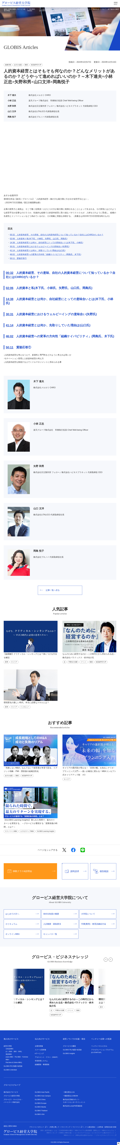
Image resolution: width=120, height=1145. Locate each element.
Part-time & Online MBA (13, 1062)
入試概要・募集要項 (60, 924)
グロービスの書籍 (69, 1046)
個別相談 (102, 871)
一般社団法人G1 (69, 1092)
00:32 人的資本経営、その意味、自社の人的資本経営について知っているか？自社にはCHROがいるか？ (56, 235)
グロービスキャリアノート (106, 1135)
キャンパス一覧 (60, 934)
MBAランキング (52, 1133)
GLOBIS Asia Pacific (42, 1092)
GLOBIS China (40, 1099)
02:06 (9, 288)
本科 (19, 1051)
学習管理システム (41, 1061)
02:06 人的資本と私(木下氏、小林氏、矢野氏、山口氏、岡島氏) (38, 239)
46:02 (9, 336)
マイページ (77, 1127)
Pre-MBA (18, 1057)
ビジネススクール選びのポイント (103, 1133)
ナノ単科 (9, 1051)
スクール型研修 (40, 1050)
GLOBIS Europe (40, 1103)
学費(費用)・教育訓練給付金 (98, 924)
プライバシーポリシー (38, 1127)
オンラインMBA (22, 934)
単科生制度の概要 (60, 914)
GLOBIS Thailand (41, 1110)
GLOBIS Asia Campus (43, 1096)
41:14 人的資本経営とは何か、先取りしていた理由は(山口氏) (37, 250)
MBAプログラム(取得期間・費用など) (87, 1130)
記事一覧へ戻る (50, 590)
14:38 (9, 299)
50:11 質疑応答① (18, 258)
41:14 (9, 325)
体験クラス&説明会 (29, 871)
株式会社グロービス (11, 1092)
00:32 (9, 272)
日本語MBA (9, 1049)
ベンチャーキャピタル (99, 1046)
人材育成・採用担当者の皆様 (106, 1127)
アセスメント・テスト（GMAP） (47, 1057)
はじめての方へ (22, 914)
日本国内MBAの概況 (66, 1130)
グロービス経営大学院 (12, 1096)
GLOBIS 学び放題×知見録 (13, 1066)
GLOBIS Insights (69, 1053)
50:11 (9, 347)
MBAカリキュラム (108, 1130)
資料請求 (74, 871)
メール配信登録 (90, 1127)
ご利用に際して (54, 1127)
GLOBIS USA (40, 1114)
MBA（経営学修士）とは (48, 1130)
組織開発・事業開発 (42, 1064)
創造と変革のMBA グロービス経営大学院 (14, 10)
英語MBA (9, 1054)
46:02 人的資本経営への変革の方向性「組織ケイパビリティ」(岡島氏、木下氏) (45, 254)
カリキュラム (22, 924)
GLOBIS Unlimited (10, 1070)
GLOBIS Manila (40, 1107)
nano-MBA (9, 1057)
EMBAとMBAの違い (66, 1133)
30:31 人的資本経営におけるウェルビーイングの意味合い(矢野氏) (39, 246)
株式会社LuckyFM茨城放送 (72, 1106)
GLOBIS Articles (31, 10)
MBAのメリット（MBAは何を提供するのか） (79, 1135)
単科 (15, 1051)
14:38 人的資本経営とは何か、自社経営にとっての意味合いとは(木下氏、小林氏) (46, 243)
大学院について (98, 914)
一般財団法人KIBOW (70, 1096)
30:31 (9, 314)
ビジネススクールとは (82, 1133)
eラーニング (39, 1053)
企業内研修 (39, 1046)
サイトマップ (65, 1127)
